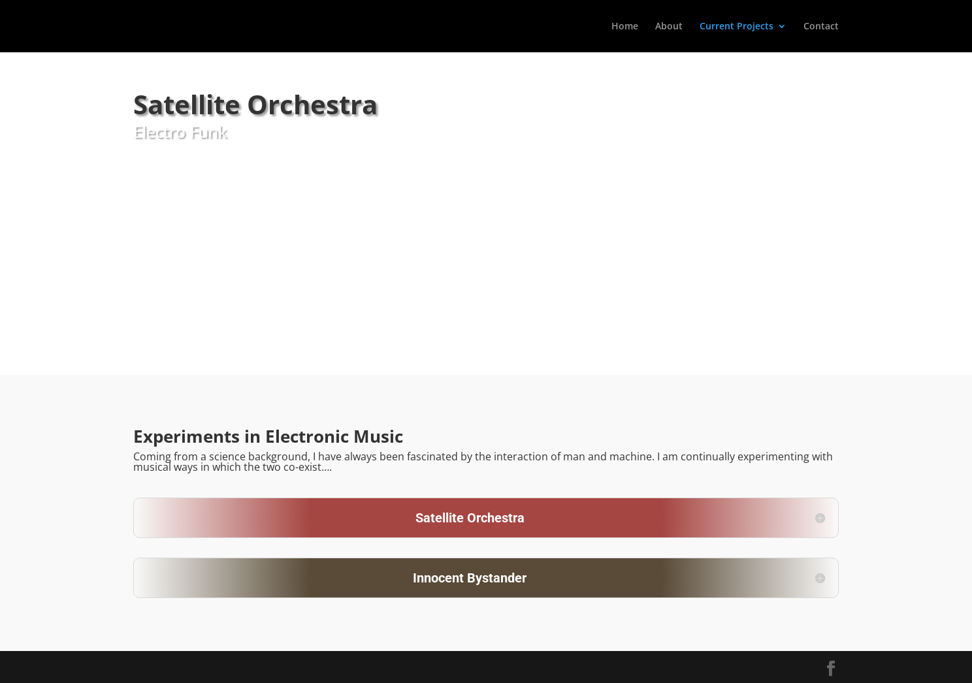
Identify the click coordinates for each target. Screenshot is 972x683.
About (669, 27)
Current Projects (736, 27)
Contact (821, 27)
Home (624, 27)
